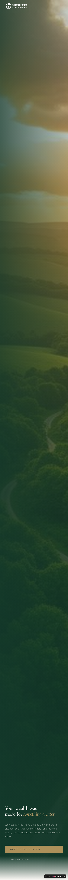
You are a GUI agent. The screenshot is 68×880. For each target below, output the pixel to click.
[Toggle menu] (61, 6)
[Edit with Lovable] (53, 876)
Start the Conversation (25, 849)
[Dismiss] (64, 876)
